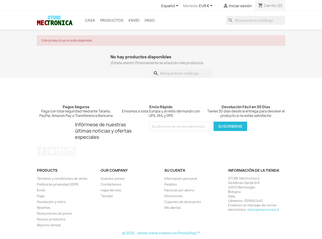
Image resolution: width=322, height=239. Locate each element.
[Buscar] (255, 20)
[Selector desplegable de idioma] (170, 6)
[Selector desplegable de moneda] (206, 6)
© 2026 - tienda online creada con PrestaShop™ (161, 233)
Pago (150, 20)
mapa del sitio (111, 190)
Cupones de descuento (182, 202)
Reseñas (43, 207)
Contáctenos (111, 184)
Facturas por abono (179, 190)
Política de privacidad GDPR (57, 184)
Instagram (71, 151)
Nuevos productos (51, 219)
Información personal (180, 178)
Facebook (41, 151)
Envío (134, 20)
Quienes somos (113, 178)
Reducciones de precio (54, 213)
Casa (90, 20)
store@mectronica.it (263, 209)
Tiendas (107, 196)
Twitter (51, 151)
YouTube (61, 151)
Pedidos (170, 184)
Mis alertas (172, 207)
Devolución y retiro (51, 202)
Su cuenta (174, 170)
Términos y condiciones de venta (62, 178)
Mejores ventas (49, 225)
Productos (111, 20)
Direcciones (173, 196)
